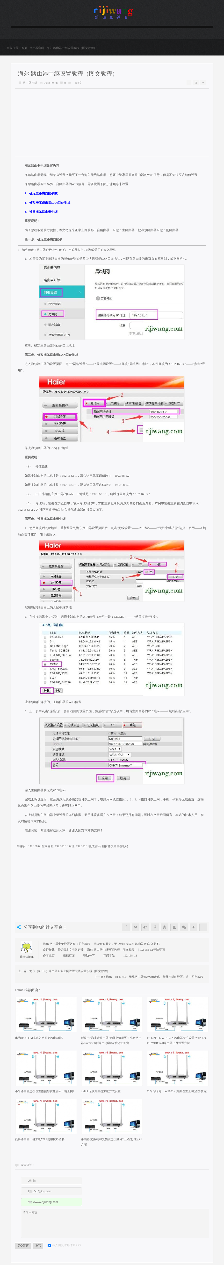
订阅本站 (109, 958)
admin (30, 959)
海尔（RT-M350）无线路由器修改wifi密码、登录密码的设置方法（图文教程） (156, 979)
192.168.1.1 (130, 958)
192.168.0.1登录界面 (40, 848)
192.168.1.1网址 (64, 848)
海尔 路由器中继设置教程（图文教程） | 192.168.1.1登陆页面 (126, 952)
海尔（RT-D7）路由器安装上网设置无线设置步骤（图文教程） (69, 973)
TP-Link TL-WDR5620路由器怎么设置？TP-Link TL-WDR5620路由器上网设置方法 (177, 1043)
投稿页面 (69, 958)
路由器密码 (36, 48)
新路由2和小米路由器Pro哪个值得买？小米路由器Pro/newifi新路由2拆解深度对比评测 (111, 1043)
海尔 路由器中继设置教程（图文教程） (68, 74)
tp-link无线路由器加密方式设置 (101, 1093)
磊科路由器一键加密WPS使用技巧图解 (40, 1141)
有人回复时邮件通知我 (66, 1247)
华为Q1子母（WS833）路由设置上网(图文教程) (177, 1093)
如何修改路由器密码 (115, 848)
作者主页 (49, 958)
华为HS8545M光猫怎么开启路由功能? (39, 1040)
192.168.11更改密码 (88, 848)
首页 (24, 48)
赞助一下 (89, 958)
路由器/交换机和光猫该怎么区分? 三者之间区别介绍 (111, 1144)
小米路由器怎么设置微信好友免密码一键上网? (44, 1093)
